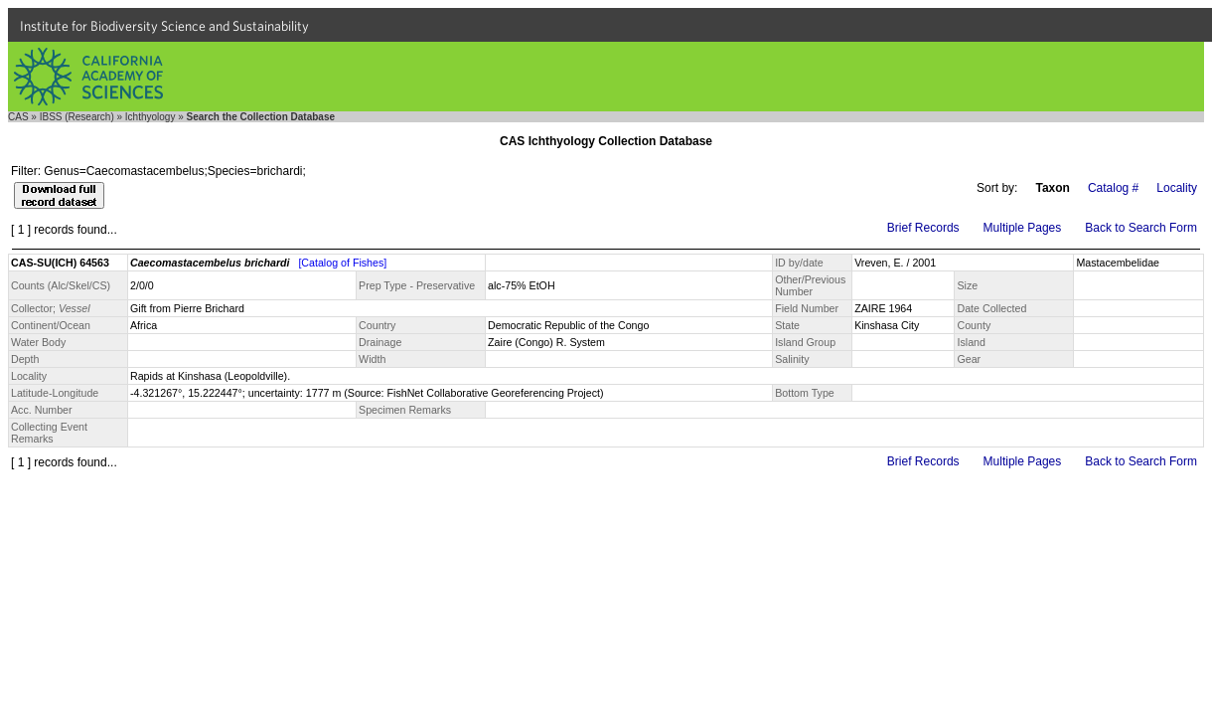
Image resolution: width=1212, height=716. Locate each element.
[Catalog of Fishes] (342, 262)
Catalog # (1113, 188)
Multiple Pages (1023, 228)
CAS (18, 116)
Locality (1176, 188)
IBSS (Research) (77, 116)
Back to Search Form (1141, 228)
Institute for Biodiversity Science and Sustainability (164, 26)
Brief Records (923, 228)
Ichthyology (150, 116)
